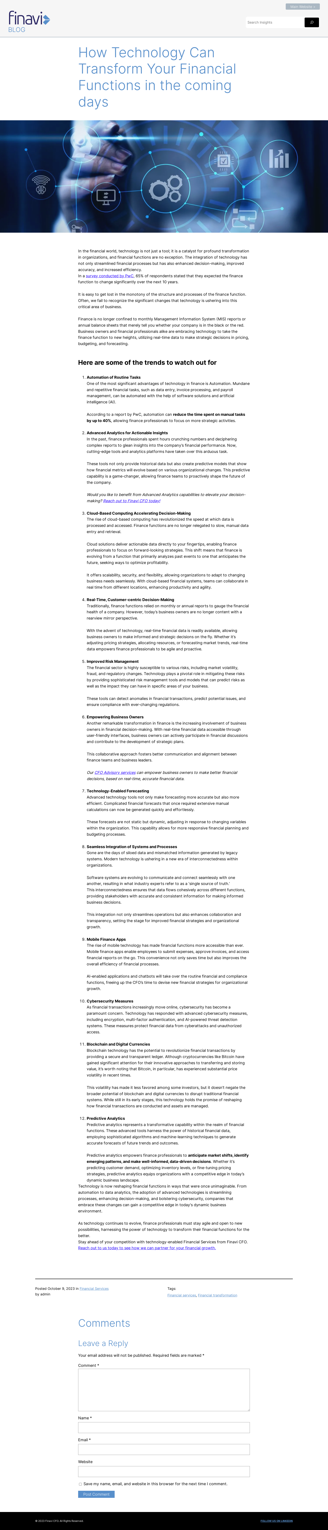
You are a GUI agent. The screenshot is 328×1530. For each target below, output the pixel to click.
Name (85, 1418)
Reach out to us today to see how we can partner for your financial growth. (147, 1248)
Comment (88, 1365)
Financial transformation (217, 1295)
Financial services (181, 1295)
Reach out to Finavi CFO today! (131, 501)
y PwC (128, 276)
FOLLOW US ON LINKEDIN (277, 1520)
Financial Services (94, 1288)
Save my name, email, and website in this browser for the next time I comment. (156, 1484)
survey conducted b (104, 276)
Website (85, 1461)
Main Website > (302, 7)
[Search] (312, 22)
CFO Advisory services (114, 772)
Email (84, 1440)
